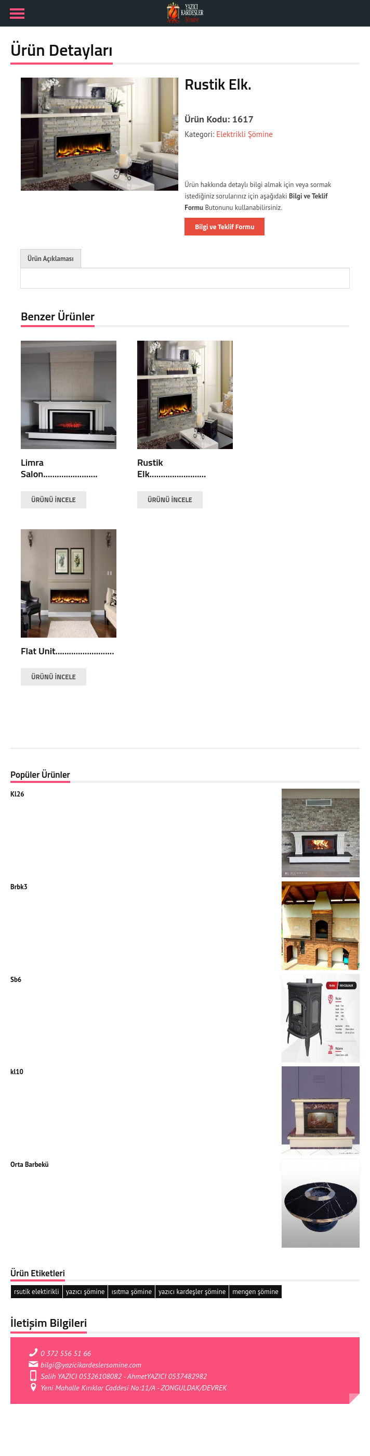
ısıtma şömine (131, 1291)
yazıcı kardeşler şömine (192, 1291)
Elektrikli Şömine (243, 134)
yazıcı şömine (85, 1291)
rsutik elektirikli (36, 1291)
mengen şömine (255, 1291)
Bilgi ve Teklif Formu (224, 226)
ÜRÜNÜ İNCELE (53, 499)
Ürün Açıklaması (51, 258)
